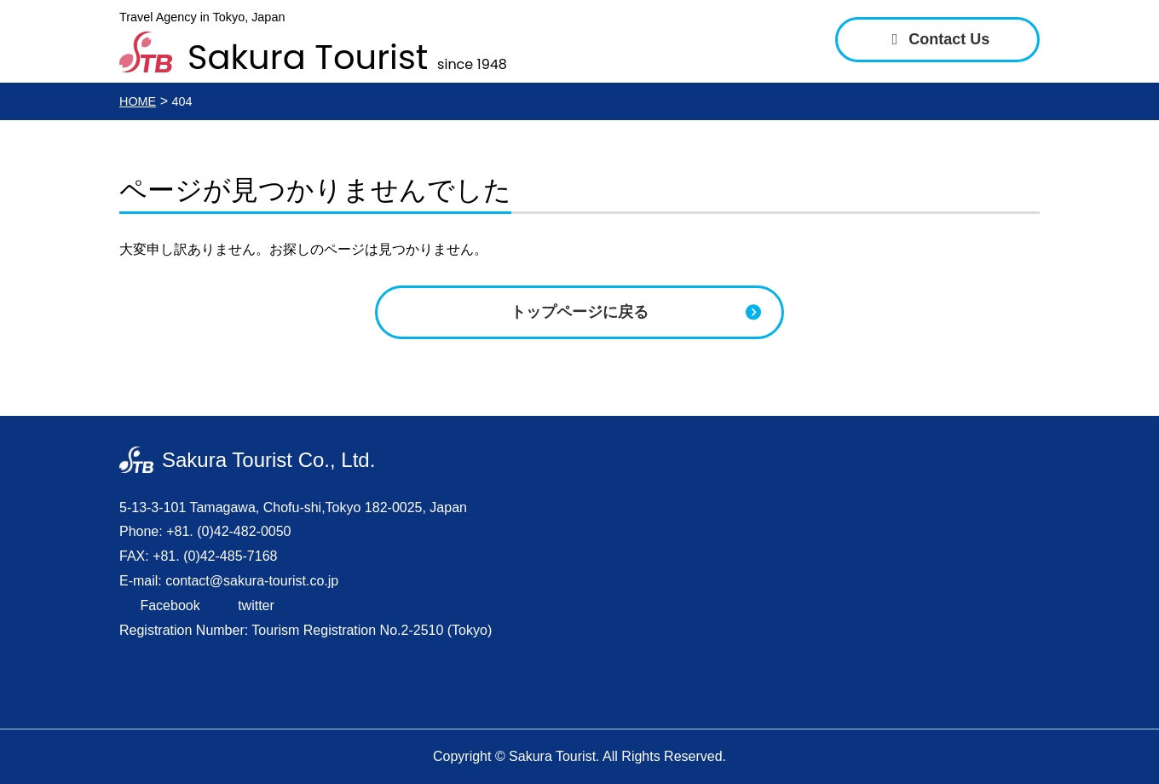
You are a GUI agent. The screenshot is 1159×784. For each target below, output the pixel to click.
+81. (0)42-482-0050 (228, 531)
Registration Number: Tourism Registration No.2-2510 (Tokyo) (305, 630)
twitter (254, 605)
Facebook (168, 605)
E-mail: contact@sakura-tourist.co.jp (228, 581)
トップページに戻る (579, 311)
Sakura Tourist (347, 53)
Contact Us (937, 39)
